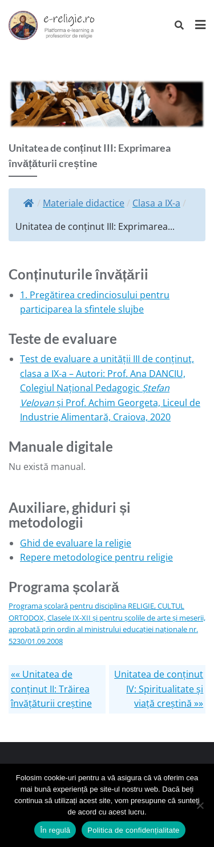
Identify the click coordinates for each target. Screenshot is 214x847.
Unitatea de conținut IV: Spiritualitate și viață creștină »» (158, 689)
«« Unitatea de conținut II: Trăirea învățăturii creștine (51, 689)
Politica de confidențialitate (133, 830)
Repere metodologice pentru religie (96, 557)
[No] (199, 805)
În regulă (55, 830)
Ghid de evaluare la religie (75, 543)
